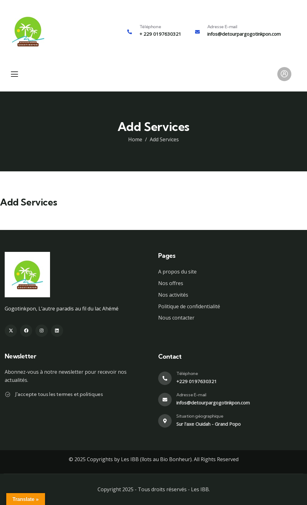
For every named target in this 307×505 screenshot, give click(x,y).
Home (135, 139)
